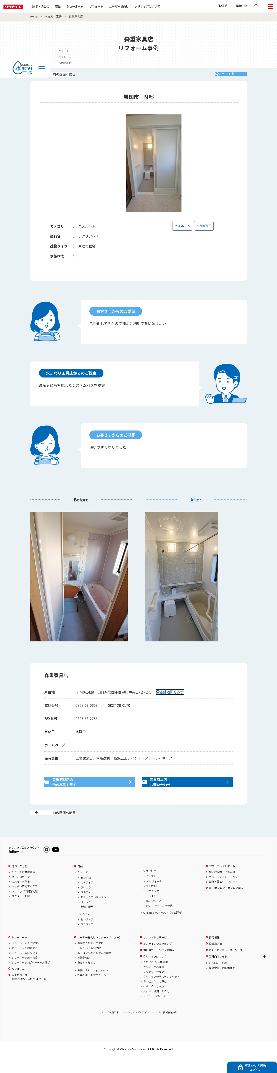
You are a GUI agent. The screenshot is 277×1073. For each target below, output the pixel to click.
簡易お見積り (223, 887)
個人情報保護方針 (167, 1027)
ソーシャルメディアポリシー (138, 1027)
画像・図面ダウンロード (223, 896)
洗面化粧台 (149, 886)
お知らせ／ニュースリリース (225, 965)
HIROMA (85, 917)
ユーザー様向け (133, 6)
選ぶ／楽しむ (19, 881)
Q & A (90, 963)
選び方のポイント (22, 892)
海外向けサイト (218, 971)
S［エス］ (152, 901)
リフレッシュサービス (156, 952)
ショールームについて (25, 968)
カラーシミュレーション (223, 892)
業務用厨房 (87, 922)
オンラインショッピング (157, 959)
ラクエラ (86, 902)
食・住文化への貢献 (155, 996)
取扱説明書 (83, 973)
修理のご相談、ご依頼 (90, 958)
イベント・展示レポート (157, 1011)
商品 (80, 881)
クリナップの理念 (153, 982)
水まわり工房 (53, 16)
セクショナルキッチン (93, 912)
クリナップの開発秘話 (25, 906)
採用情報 (214, 952)
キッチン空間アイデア (24, 901)
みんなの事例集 (21, 896)
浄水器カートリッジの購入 (158, 965)
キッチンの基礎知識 (23, 887)
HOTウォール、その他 (159, 920)
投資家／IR (215, 959)
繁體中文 (241, 5)
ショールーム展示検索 (25, 973)
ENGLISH (223, 5)
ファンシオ (152, 906)
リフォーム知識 (21, 911)
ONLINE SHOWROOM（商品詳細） (163, 927)
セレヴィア (87, 934)
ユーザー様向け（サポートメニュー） (99, 952)
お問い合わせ (93, 985)
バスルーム (83, 929)
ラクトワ (151, 911)
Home (34, 16)
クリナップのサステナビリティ (161, 992)
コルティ (86, 907)
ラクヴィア (87, 939)
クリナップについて (161, 6)
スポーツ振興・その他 (156, 1006)
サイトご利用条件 (109, 1027)
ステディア (87, 898)
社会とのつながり (153, 1001)
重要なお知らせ (86, 977)
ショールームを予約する (26, 958)
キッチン (82, 887)
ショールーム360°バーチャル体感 (31, 977)
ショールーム (88, 6)
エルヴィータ (154, 896)
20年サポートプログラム (91, 990)
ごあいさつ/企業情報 (155, 977)
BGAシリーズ (153, 916)
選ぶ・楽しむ (54, 6)
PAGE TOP (138, 1049)
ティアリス (152, 891)
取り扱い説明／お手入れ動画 (94, 968)
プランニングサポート (222, 881)
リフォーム (110, 6)
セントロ (86, 893)
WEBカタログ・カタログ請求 (226, 903)
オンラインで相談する (25, 963)
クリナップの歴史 (153, 987)
